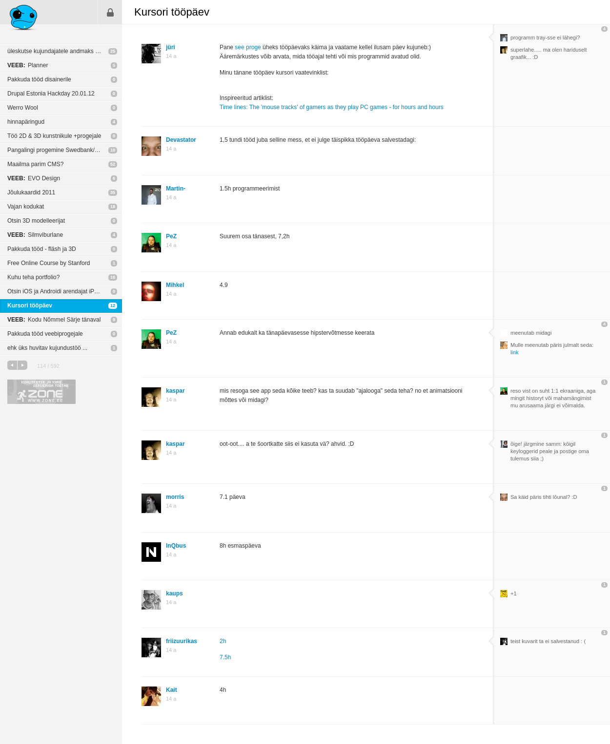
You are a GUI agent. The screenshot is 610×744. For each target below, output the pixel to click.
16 (112, 277)
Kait (171, 690)
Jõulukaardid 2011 (31, 192)
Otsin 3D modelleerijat (36, 220)
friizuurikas (181, 641)
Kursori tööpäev (29, 305)
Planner (27, 65)
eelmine (12, 365)
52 (112, 164)
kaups (174, 593)
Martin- (175, 188)
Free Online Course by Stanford (48, 263)
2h (223, 641)
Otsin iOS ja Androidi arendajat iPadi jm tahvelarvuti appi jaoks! (64, 291)
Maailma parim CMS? (35, 164)
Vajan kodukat (25, 206)
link (514, 352)
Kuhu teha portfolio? (33, 277)
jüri (170, 47)
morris (175, 497)
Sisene (110, 12)
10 (112, 150)
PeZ (171, 236)
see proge (248, 47)
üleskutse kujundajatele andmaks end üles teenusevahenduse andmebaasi (64, 51)
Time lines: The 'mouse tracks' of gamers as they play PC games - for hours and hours (332, 107)
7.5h (225, 657)
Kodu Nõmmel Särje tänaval (54, 319)
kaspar (175, 390)
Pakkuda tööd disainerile (39, 79)
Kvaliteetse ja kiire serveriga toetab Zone (41, 392)
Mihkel (175, 285)
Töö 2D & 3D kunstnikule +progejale (54, 136)
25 (112, 51)
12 (112, 305)
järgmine (22, 365)
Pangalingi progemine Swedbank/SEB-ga (61, 150)
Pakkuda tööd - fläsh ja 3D (41, 249)
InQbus (176, 545)
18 (112, 206)
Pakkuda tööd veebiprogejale (45, 333)
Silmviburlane (35, 234)
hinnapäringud (25, 121)
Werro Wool (22, 107)
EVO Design (33, 178)
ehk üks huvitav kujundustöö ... (47, 347)
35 (112, 192)
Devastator (181, 139)
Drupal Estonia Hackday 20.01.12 (51, 93)
